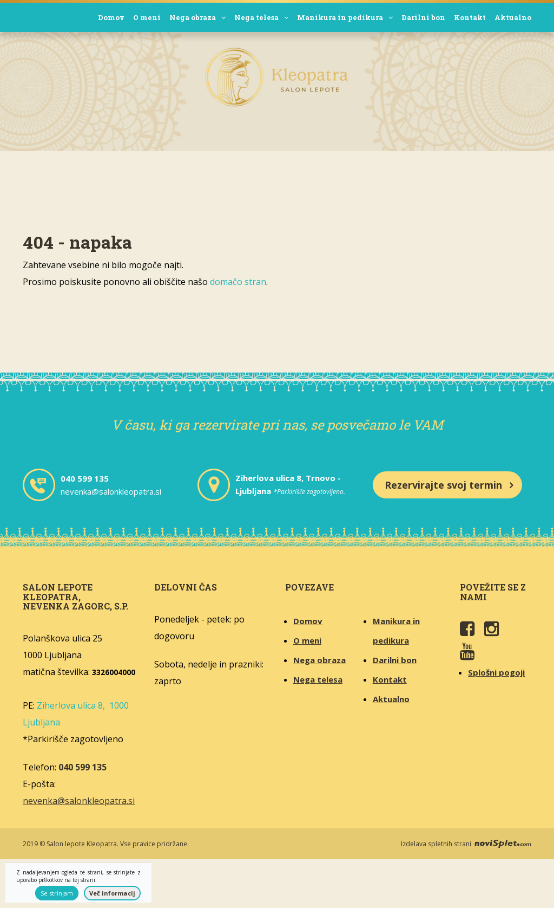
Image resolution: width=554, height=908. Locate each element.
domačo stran (238, 282)
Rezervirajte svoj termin (443, 484)
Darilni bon (423, 17)
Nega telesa (261, 17)
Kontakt (470, 17)
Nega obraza (197, 17)
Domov (111, 17)
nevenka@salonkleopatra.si (111, 491)
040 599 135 (85, 478)
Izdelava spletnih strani (466, 843)
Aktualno (512, 17)
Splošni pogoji (496, 672)
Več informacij (112, 893)
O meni (147, 17)
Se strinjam (57, 893)
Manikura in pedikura (345, 17)
